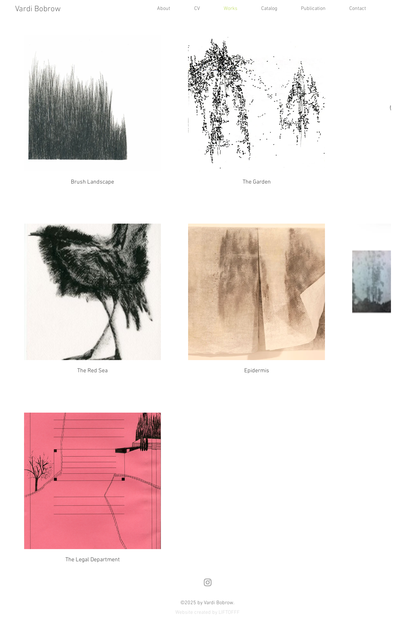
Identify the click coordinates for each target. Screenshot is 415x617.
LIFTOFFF (229, 612)
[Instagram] (208, 582)
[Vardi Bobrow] (43, 9)
